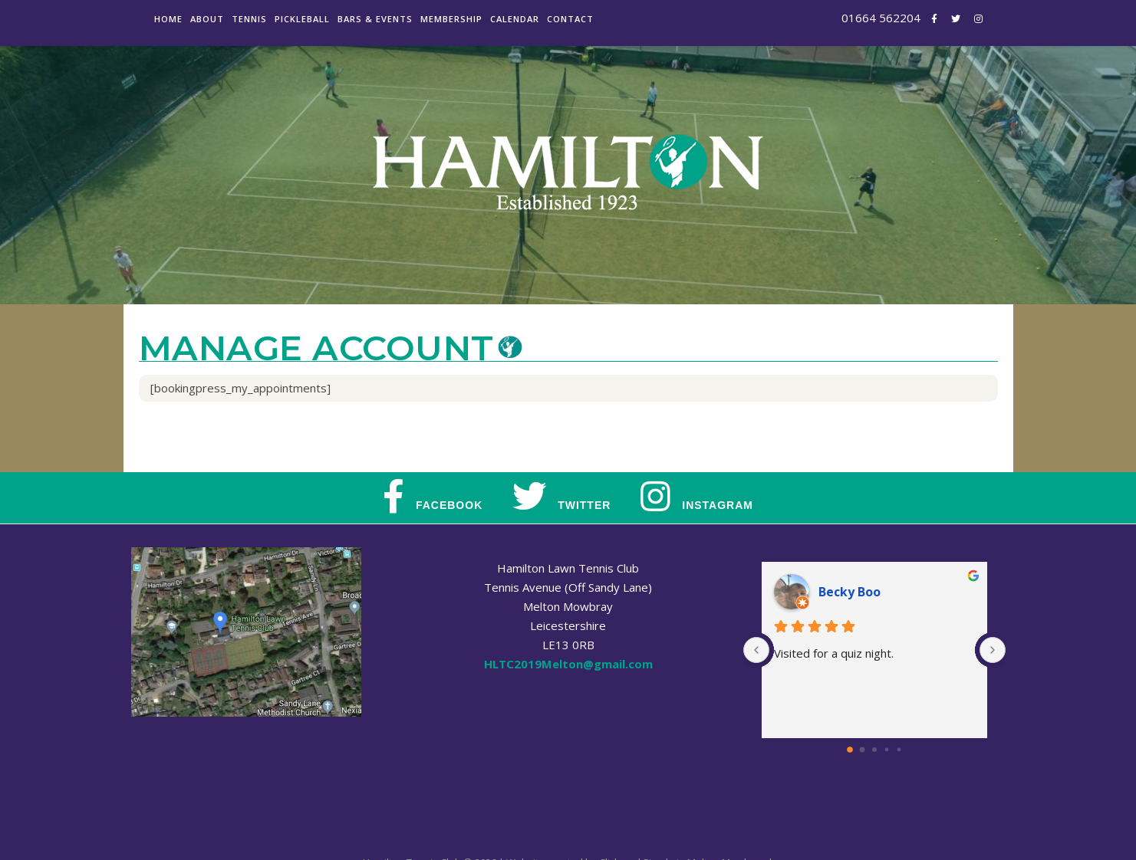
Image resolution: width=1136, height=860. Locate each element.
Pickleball (302, 19)
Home (168, 19)
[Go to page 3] (886, 749)
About (207, 19)
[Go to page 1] (861, 749)
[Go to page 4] (899, 749)
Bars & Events (375, 19)
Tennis (249, 19)
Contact (570, 19)
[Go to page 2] (874, 749)
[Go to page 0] (850, 750)
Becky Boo (849, 591)
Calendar (514, 19)
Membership (451, 19)
